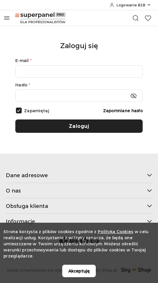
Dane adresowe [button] (79, 175)
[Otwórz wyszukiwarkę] (136, 17)
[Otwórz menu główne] (6, 17)
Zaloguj (79, 126)
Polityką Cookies (115, 231)
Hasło (22, 84)
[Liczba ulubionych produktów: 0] (148, 17)
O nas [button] (79, 190)
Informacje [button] (79, 221)
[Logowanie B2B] (130, 5)
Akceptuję (79, 271)
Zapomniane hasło (123, 110)
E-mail (23, 60)
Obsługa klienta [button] (79, 206)
